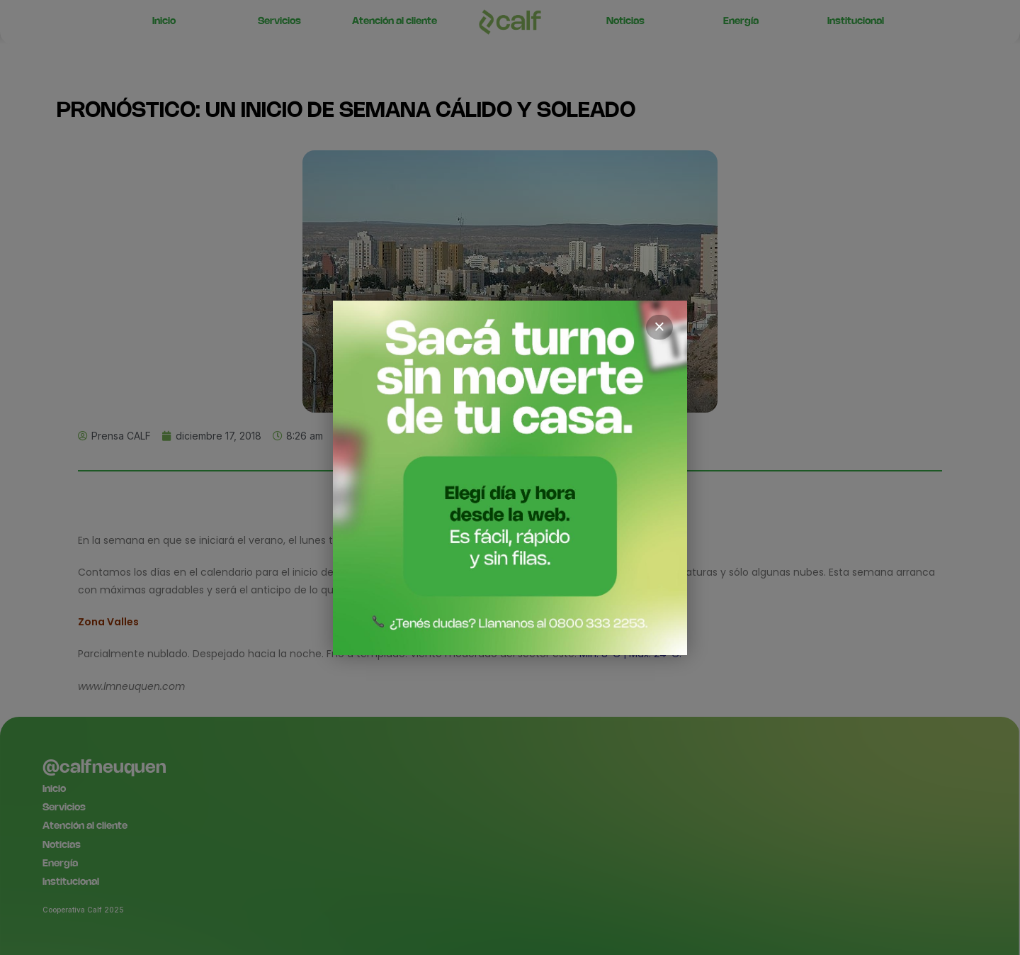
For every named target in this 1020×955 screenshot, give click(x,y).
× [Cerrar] (659, 326)
